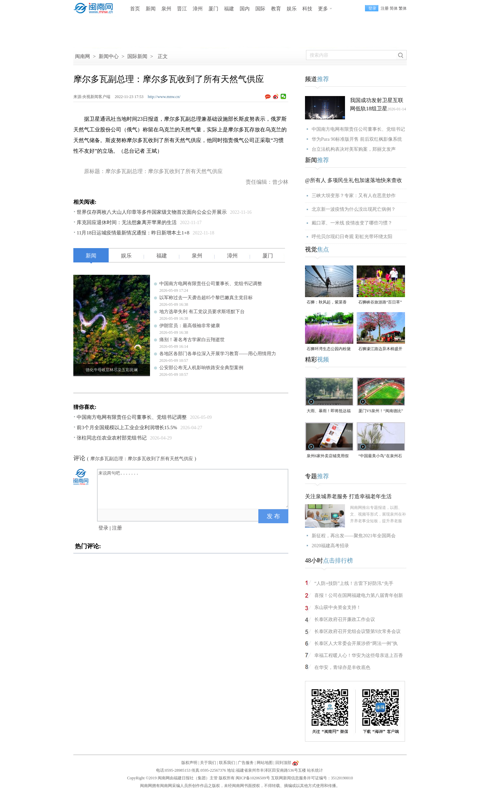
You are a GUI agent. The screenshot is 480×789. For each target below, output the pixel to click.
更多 (323, 8)
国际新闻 (137, 56)
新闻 (151, 8)
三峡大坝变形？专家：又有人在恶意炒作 (354, 195)
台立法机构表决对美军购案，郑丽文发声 (354, 149)
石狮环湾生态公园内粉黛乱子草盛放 (329, 349)
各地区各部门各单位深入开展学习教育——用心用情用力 (217, 353)
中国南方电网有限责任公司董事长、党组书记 (358, 129)
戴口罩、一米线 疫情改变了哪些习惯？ (352, 222)
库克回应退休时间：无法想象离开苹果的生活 (127, 222)
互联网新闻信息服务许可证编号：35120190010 (312, 778)
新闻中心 (109, 56)
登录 (103, 528)
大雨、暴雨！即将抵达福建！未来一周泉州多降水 (329, 411)
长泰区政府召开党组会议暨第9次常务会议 (357, 631)
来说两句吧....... (193, 489)
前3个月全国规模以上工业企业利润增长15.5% (127, 427)
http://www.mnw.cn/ (164, 96)
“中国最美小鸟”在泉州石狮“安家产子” (380, 456)
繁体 (403, 8)
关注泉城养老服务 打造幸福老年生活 (348, 496)
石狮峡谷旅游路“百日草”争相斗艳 (380, 302)
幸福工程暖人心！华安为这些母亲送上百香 (358, 655)
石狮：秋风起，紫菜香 (327, 302)
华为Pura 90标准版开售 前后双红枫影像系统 (357, 139)
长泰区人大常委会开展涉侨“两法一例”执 (356, 643)
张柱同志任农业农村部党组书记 (112, 438)
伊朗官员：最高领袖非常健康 (189, 325)
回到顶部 (283, 762)
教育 (276, 8)
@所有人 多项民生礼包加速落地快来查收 (353, 180)
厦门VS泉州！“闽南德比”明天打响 (380, 411)
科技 (307, 8)
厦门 (213, 8)
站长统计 (315, 770)
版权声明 (189, 762)
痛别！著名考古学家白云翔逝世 (192, 339)
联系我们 (227, 762)
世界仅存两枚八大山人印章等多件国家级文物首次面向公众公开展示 (152, 212)
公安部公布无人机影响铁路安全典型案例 (201, 367)
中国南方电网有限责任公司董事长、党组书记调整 (210, 283)
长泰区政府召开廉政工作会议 (344, 619)
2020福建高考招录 (330, 545)
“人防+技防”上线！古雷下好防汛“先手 (353, 583)
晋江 (182, 8)
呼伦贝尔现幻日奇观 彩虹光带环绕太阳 (352, 236)
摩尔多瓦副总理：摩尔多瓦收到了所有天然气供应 (141, 458)
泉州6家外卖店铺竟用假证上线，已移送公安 (328, 456)
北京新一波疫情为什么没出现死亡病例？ (354, 209)
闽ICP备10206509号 (253, 778)
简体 (394, 8)
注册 (385, 8)
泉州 (166, 8)
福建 (229, 8)
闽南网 (82, 56)
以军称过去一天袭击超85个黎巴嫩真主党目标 (206, 297)
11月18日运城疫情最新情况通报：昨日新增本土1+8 (133, 232)
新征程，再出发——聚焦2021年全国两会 (354, 535)
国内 (245, 8)
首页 (135, 8)
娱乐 (292, 8)
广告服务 (246, 762)
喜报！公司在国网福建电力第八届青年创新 (358, 595)
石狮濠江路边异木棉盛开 (380, 348)
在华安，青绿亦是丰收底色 (342, 667)
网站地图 (265, 762)
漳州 (198, 8)
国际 (260, 8)
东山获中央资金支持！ (337, 607)
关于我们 (208, 762)
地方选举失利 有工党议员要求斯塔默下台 (202, 311)
